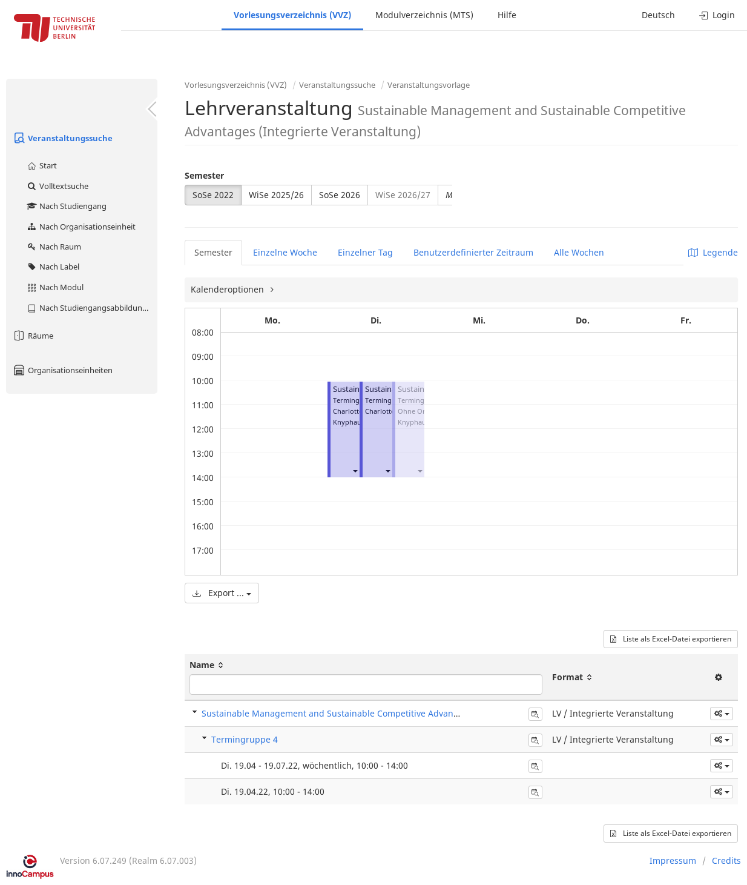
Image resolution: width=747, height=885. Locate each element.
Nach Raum (53, 246)
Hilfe (507, 15)
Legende (713, 252)
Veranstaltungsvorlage (428, 84)
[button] (355, 470)
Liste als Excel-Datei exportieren (670, 639)
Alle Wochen (579, 252)
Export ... (222, 592)
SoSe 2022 (213, 195)
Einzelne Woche (285, 252)
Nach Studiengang (66, 206)
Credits (726, 860)
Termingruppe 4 (244, 739)
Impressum (673, 860)
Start (41, 165)
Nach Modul (55, 287)
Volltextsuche (57, 186)
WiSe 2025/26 (276, 195)
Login (717, 15)
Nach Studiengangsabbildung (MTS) (91, 307)
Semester (204, 175)
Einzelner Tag (365, 252)
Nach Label (52, 266)
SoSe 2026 (339, 195)
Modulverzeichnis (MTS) (424, 15)
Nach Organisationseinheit (81, 226)
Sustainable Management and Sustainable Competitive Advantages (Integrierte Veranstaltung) (395, 713)
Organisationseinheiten (62, 370)
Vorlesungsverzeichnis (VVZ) (292, 15)
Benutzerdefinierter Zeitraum (473, 252)
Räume (32, 335)
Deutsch (658, 15)
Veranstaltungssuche (62, 138)
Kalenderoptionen (228, 289)
